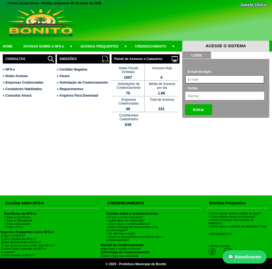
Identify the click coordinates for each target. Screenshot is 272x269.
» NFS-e (9, 69)
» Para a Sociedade (17, 223)
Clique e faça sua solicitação (119, 255)
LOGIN (196, 55)
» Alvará (63, 76)
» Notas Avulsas (15, 76)
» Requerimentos (70, 89)
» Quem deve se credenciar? (125, 220)
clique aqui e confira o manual (120, 248)
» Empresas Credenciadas (23, 82)
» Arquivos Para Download (77, 95)
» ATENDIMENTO (220, 234)
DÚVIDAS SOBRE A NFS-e (48, 46)
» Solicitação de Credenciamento (82, 82)
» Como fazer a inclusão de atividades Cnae (237, 226)
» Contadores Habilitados (22, 89)
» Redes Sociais (219, 246)
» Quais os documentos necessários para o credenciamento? (135, 238)
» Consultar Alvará (17, 95)
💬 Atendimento (244, 257)
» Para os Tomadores (18, 220)
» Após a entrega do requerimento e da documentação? (132, 228)
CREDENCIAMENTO (155, 46)
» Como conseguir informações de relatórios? (231, 221)
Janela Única (253, 4)
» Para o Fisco (13, 227)
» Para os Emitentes (17, 217)
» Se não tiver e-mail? (120, 233)
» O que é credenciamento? (124, 217)
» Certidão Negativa (72, 69)
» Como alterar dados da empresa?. (232, 216)
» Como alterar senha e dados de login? (234, 213)
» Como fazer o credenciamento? (128, 223)
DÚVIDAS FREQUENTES (104, 46)
